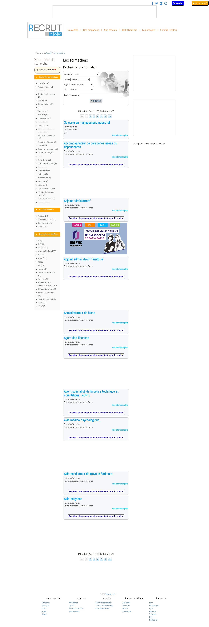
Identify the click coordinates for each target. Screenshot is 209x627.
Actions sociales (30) (46, 152)
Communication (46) (45, 104)
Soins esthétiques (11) (46, 188)
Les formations (59, 53)
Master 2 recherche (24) (47, 299)
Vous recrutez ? (200, 3)
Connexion (178, 3)
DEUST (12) (42, 258)
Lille (150, 617)
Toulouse (152, 614)
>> (109, 116)
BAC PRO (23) (43, 247)
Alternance (46, 602)
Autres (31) (42, 302)
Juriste (125, 608)
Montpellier (153, 620)
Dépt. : (66, 89)
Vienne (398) (42, 226)
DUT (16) (41, 265)
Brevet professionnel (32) (47, 251)
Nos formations (91, 30)
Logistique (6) (43, 181)
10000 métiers (129, 30)
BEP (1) (40, 240)
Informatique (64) (44, 177)
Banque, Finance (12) (45, 87)
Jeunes (44, 614)
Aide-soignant (73, 499)
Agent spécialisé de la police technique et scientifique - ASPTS (91, 393)
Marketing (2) (43, 174)
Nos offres (73, 30)
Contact (72, 605)
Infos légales (73, 602)
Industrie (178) (43, 125)
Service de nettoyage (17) (47, 142)
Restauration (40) (44, 118)
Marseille (152, 611)
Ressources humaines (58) (47, 163)
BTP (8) (40, 107)
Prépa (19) (42, 306)
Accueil (48, 53)
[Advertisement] (96, 185)
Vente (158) (42, 100)
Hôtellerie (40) (43, 114)
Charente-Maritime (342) (47, 219)
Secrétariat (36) (44, 170)
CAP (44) (41, 244)
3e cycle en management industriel (87, 122)
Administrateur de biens (79, 313)
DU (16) (41, 262)
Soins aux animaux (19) (46, 198)
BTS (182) (41, 254)
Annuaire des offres (103, 608)
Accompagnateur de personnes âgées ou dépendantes (90, 145)
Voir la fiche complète (120, 135)
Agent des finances (76, 338)
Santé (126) (42, 145)
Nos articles (110, 30)
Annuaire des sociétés (104, 602)
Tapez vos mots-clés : (72, 95)
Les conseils (148, 30)
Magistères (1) (43, 279)
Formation (45, 605)
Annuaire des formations (104, 605)
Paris (151, 602)
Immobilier (126, 605)
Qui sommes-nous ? (76, 608)
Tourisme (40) (43, 111)
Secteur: (67, 74)
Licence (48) (42, 269)
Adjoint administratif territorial (83, 259)
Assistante (126, 602)
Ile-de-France (154, 605)
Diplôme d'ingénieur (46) (47, 289)
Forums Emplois (168, 30)
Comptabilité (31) (44, 160)
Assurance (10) (43, 83)
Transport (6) (42, 185)
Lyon (151, 608)
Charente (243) (43, 216)
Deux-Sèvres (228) (45, 223)
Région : (67, 84)
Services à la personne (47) (48, 149)
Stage (44, 611)
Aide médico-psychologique (81, 420)
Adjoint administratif (77, 201)
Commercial (126, 611)
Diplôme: (67, 79)
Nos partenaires (74, 611)
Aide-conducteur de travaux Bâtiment (88, 474)
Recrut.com (110, 594)
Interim (44, 608)
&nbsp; (105, 11)
